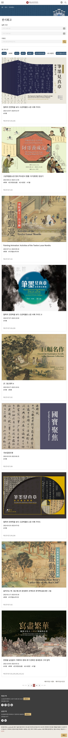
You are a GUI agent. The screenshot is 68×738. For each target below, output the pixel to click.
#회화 (10, 53)
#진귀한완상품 (40, 53)
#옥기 (23, 53)
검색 (64, 41)
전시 (6, 7)
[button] (61, 2)
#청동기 (30, 53)
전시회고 (11, 7)
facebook (2, 705)
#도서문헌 (50, 53)
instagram (5, 705)
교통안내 (26, 699)
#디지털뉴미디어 (61, 53)
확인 (64, 735)
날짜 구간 (5, 25)
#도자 (17, 53)
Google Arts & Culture (11, 705)
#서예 (4, 53)
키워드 (4, 38)
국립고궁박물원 (32, 2)
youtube (8, 705)
